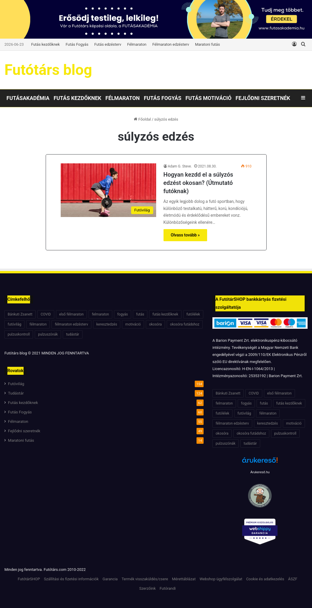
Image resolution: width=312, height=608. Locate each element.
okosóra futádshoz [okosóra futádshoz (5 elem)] (184, 324)
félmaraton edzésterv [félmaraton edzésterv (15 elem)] (71, 324)
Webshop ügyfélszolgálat (220, 579)
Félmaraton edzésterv (170, 44)
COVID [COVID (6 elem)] (46, 314)
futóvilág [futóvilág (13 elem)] (14, 324)
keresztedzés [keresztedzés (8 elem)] (106, 324)
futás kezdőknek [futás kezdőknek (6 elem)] (165, 314)
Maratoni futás (207, 44)
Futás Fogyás (77, 44)
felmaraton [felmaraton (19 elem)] (100, 314)
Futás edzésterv (107, 44)
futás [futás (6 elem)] (140, 314)
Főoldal (142, 119)
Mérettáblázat (184, 579)
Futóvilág (16, 383)
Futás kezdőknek (45, 44)
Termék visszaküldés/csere (145, 579)
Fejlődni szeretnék (263, 98)
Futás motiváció (208, 98)
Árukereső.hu (260, 472)
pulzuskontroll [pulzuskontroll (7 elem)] (19, 334)
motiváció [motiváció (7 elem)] (133, 324)
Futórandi (168, 588)
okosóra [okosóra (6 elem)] (155, 324)
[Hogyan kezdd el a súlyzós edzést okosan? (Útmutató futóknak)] (108, 190)
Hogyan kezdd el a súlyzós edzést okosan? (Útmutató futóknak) (198, 183)
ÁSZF (292, 579)
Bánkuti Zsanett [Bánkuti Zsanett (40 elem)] (20, 314)
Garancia (110, 579)
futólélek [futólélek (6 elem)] (193, 314)
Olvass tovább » (185, 235)
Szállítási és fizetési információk (71, 579)
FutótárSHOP (29, 579)
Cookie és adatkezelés (265, 579)
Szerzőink (147, 588)
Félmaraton (137, 44)
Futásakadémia (27, 98)
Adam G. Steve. (180, 166)
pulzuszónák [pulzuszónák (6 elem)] (48, 334)
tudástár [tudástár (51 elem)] (72, 334)
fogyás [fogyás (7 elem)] (122, 314)
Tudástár (16, 393)
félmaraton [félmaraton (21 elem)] (38, 324)
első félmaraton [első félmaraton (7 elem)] (71, 314)
